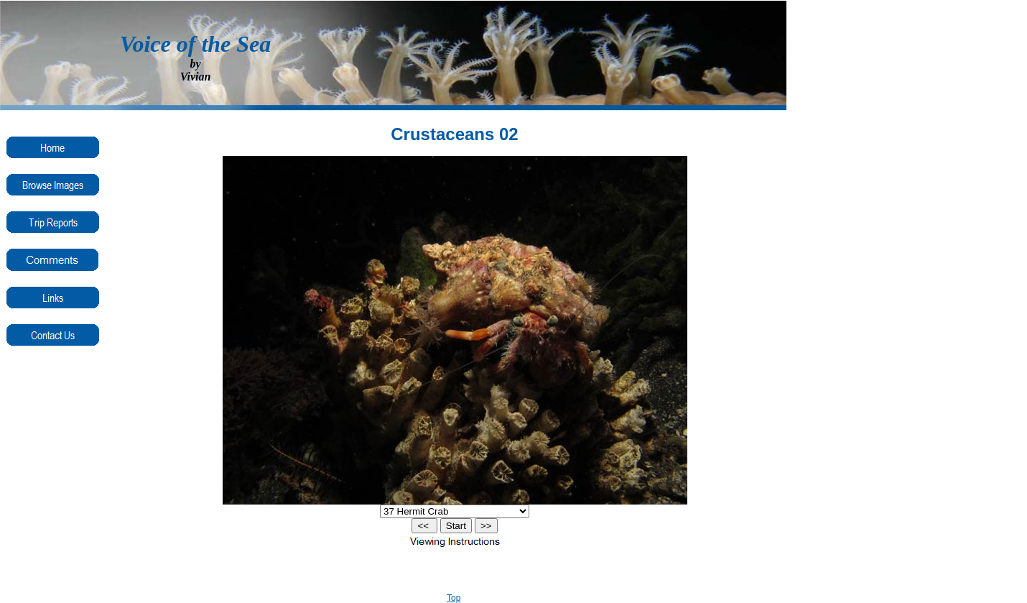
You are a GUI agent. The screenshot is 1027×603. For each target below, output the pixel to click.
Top (453, 598)
